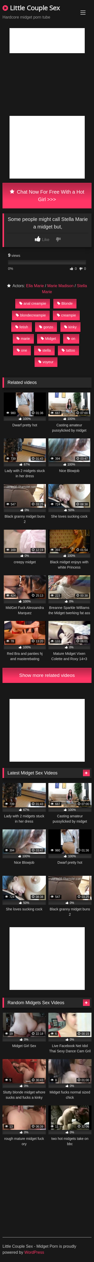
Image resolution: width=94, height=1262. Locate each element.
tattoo (68, 350)
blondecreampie (31, 315)
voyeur (45, 362)
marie (23, 339)
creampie (66, 315)
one (22, 350)
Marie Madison (60, 286)
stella (44, 350)
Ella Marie (35, 286)
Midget (48, 339)
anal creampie (32, 303)
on (71, 339)
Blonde (65, 303)
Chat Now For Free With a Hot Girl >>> (47, 195)
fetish (21, 327)
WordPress (34, 1252)
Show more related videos (47, 675)
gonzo (46, 327)
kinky (70, 327)
